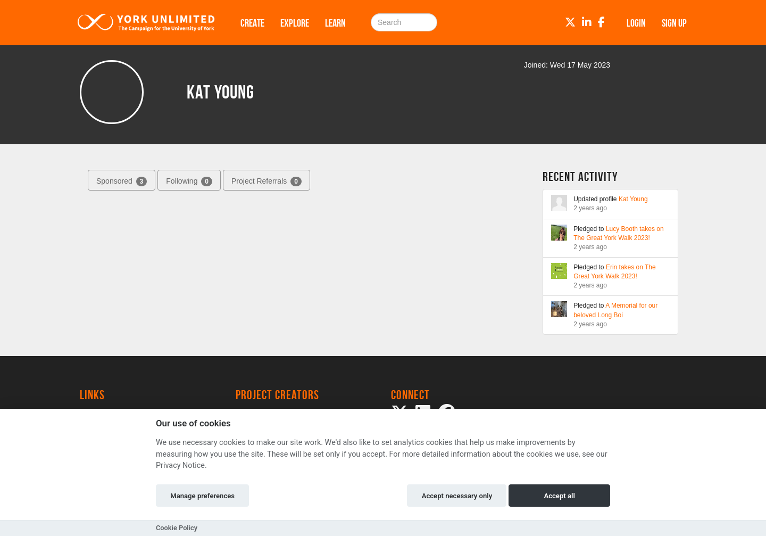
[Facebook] (601, 22)
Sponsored (121, 181)
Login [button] (636, 23)
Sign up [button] (674, 23)
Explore (294, 23)
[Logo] (146, 22)
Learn (335, 23)
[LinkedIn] (587, 22)
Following (189, 181)
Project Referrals (266, 181)
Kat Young (633, 199)
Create (252, 23)
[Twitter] (570, 22)
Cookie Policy (176, 528)
